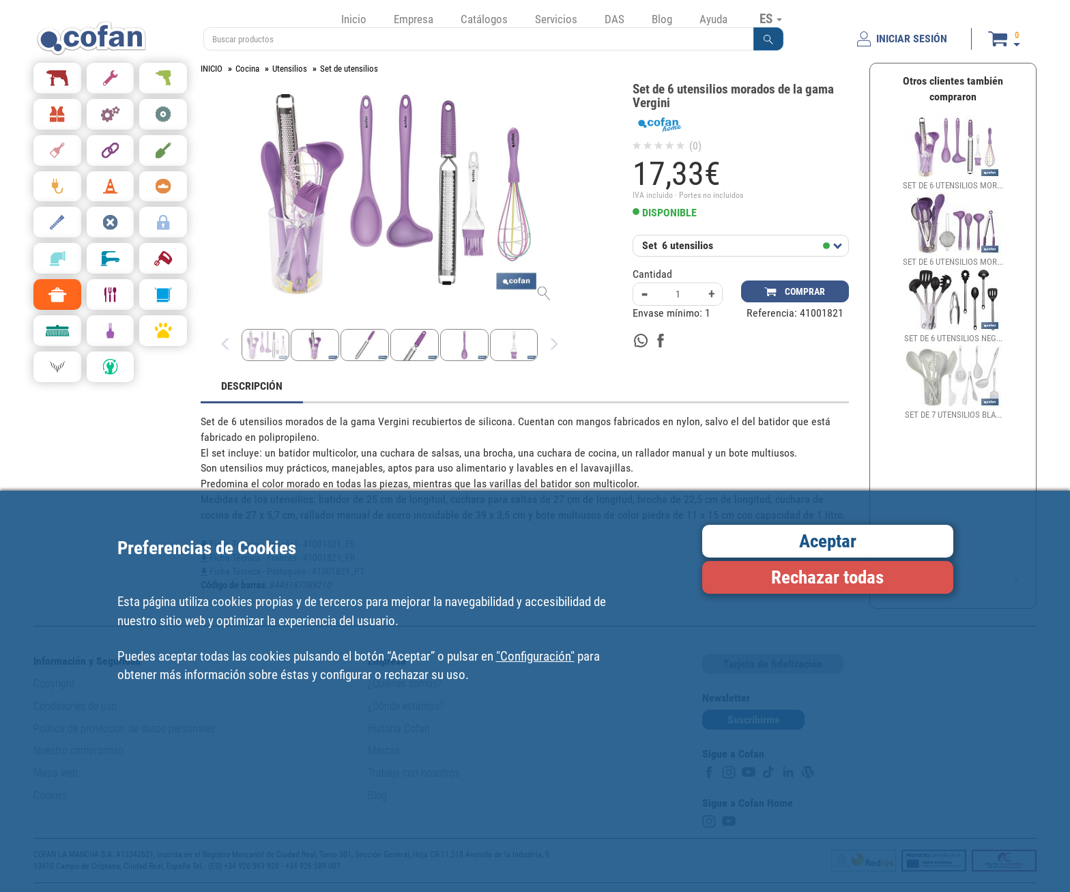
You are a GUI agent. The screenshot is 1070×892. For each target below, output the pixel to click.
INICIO (211, 68)
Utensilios (289, 68)
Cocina (247, 68)
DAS (614, 19)
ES (771, 18)
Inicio (353, 19)
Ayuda (713, 19)
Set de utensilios (349, 68)
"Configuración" (535, 656)
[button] (768, 39)
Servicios (556, 19)
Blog (662, 19)
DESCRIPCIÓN (252, 385)
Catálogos (484, 19)
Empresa (413, 19)
